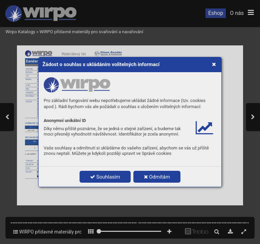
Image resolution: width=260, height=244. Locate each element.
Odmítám (157, 177)
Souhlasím (105, 177)
